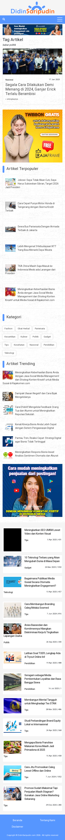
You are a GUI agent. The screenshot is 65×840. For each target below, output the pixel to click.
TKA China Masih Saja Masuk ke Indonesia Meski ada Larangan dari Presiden (30, 270)
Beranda (17, 820)
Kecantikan (10, 336)
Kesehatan (19, 345)
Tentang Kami (47, 820)
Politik (35, 336)
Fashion (8, 328)
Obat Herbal (24, 328)
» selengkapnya (11, 99)
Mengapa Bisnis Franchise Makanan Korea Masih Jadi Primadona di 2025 (39, 746)
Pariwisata (40, 328)
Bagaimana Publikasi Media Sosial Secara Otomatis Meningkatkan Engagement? (40, 582)
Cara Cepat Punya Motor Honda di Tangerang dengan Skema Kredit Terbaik (30, 207)
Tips (7, 345)
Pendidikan (49, 345)
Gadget (47, 336)
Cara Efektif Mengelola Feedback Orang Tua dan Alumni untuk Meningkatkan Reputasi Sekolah (37, 411)
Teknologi (9, 353)
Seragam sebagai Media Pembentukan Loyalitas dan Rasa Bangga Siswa (42, 679)
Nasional (9, 80)
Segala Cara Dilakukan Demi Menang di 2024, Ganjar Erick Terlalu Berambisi (30, 89)
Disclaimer (17, 826)
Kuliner (24, 336)
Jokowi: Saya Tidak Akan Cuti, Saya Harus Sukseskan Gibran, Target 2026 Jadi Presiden (32, 184)
